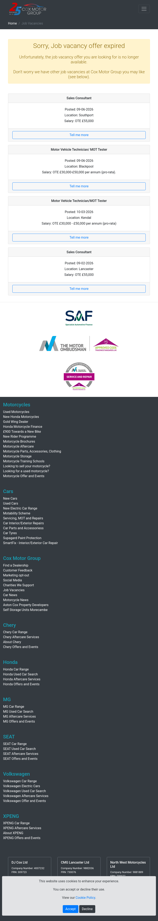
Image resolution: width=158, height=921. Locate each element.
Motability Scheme (16, 513)
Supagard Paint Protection (22, 538)
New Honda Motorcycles (21, 417)
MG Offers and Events (19, 721)
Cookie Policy (85, 898)
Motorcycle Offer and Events (23, 476)
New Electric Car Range (20, 508)
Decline (87, 909)
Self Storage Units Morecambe (25, 610)
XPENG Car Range (16, 823)
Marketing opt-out (16, 575)
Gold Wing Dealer (15, 422)
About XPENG (13, 833)
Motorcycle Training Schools (23, 461)
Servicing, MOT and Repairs (23, 518)
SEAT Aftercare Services (20, 754)
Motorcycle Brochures (19, 441)
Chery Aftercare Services (21, 637)
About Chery (12, 642)
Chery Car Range (15, 632)
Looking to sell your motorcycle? (26, 466)
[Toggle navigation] (144, 9)
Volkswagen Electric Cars (21, 786)
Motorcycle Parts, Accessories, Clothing (32, 451)
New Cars (10, 498)
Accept (70, 909)
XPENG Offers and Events (21, 838)
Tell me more (79, 135)
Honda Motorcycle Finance (22, 427)
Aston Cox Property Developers (26, 605)
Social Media (12, 580)
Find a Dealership (15, 565)
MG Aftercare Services (19, 716)
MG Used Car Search (18, 711)
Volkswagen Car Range (20, 781)
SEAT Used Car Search (19, 749)
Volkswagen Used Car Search (24, 791)
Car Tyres (10, 533)
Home (12, 23)
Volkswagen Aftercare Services (25, 796)
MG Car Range (13, 707)
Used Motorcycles (16, 412)
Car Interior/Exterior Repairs (23, 523)
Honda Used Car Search (20, 674)
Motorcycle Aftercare (18, 446)
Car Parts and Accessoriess (23, 528)
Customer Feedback (17, 570)
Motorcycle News (15, 600)
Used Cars (10, 503)
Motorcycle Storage (17, 456)
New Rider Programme (19, 436)
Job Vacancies (13, 590)
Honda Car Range (16, 669)
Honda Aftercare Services (21, 679)
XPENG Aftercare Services (22, 828)
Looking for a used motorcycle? (26, 471)
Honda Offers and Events (21, 684)
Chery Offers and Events (20, 647)
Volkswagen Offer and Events (24, 801)
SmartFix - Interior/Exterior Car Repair (30, 543)
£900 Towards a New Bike (22, 432)
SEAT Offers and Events (20, 759)
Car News (10, 595)
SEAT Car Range (15, 744)
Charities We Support (18, 585)
